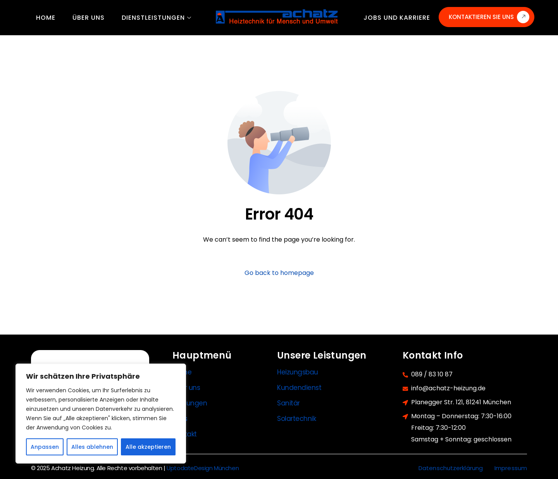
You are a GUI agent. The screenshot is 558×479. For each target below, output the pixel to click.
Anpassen (45, 447)
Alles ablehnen (92, 447)
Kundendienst (299, 387)
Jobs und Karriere (396, 17)
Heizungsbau (297, 372)
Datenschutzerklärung (450, 468)
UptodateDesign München (203, 468)
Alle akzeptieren (148, 447)
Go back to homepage (279, 272)
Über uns (88, 17)
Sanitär (288, 403)
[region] (101, 414)
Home (45, 17)
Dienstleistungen (156, 17)
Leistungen (189, 403)
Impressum (510, 468)
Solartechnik (296, 418)
